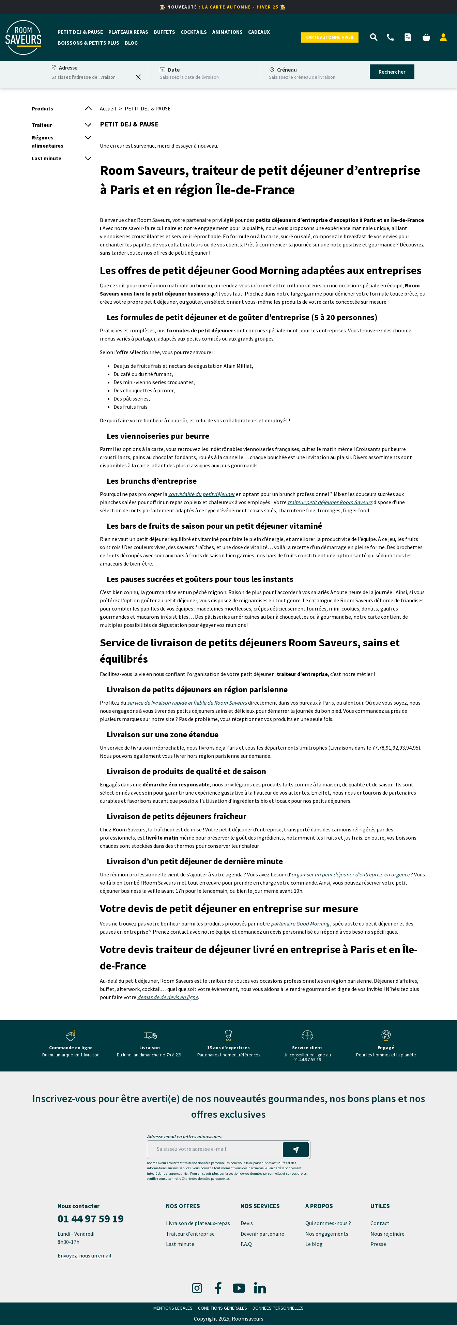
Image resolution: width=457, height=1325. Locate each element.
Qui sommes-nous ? (328, 1223)
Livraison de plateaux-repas (198, 1223)
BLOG (131, 43)
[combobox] (92, 77)
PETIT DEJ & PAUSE (80, 32)
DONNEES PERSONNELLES (278, 1308)
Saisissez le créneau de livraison (302, 77)
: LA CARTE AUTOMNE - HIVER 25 (239, 7)
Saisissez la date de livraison (189, 77)
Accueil (108, 108)
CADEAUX (259, 32)
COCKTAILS (194, 32)
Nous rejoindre (387, 1233)
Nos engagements (327, 1233)
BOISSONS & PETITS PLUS (88, 43)
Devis (247, 1223)
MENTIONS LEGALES (173, 1308)
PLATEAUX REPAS (128, 32)
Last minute (180, 1243)
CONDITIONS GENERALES (222, 1308)
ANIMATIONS (227, 32)
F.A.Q (246, 1243)
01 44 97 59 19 (91, 1218)
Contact (380, 1223)
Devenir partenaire (263, 1233)
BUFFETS (164, 32)
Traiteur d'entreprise (190, 1233)
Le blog (314, 1243)
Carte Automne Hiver (329, 37)
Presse (378, 1243)
